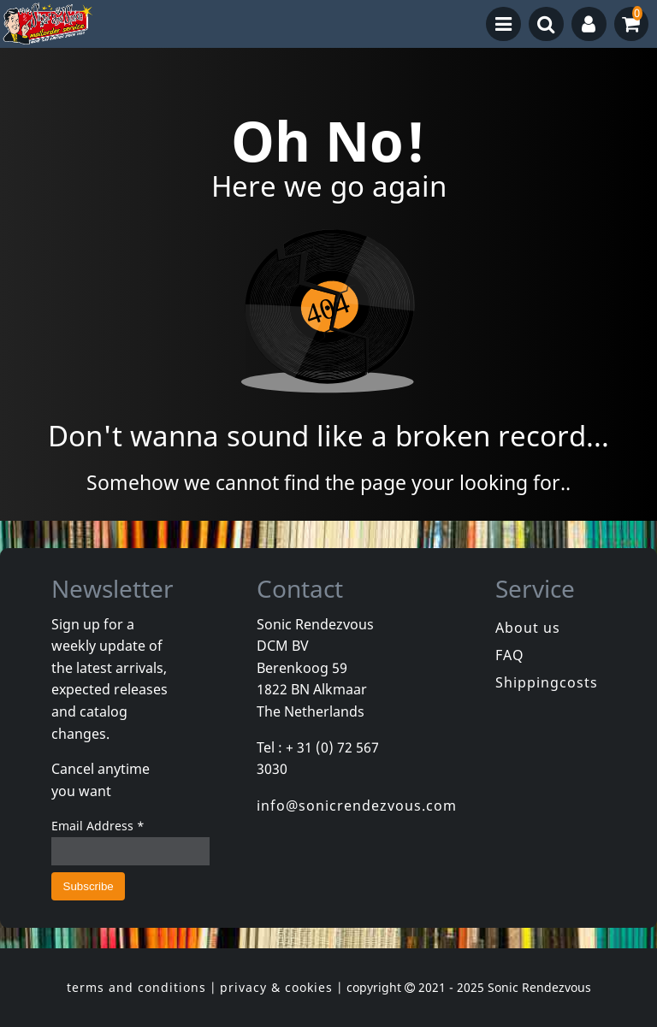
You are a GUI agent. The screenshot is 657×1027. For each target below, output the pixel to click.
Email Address (98, 825)
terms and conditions (136, 987)
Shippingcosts (546, 682)
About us (527, 627)
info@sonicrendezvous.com (357, 805)
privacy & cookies (276, 987)
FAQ (509, 655)
